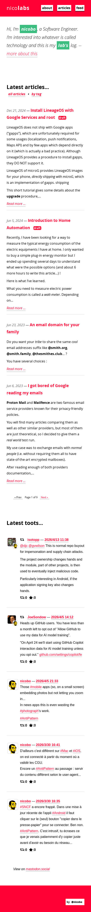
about (47, 8)
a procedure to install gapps (60, 157)
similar (32, 428)
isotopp (33, 539)
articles (64, 8)
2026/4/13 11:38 (57, 539)
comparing (55, 422)
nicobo (25, 681)
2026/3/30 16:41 (48, 745)
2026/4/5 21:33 (47, 681)
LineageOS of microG (23, 170)
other (22, 428)
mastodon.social (38, 869)
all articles (16, 94)
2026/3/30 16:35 (48, 801)
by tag (36, 94)
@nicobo (76, 902)
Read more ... (16, 203)
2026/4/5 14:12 (62, 617)
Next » (44, 497)
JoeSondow (36, 617)
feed (79, 8)
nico (18, 8)
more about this (22, 54)
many (30, 422)
